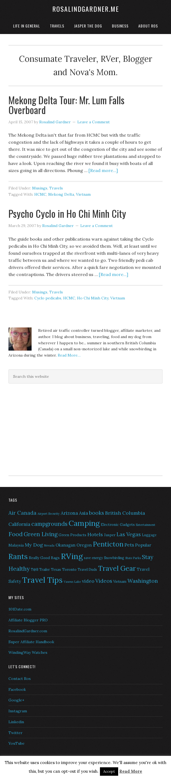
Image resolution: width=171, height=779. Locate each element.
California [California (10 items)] (19, 524)
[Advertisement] (42, 428)
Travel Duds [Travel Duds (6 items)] (87, 570)
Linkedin (16, 721)
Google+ (16, 700)
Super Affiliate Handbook (31, 641)
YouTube (16, 743)
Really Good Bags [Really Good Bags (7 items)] (44, 557)
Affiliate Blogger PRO (28, 620)
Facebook (17, 689)
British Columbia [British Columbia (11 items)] (125, 513)
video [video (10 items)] (88, 581)
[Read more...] (103, 170)
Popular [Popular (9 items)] (143, 545)
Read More (130, 771)
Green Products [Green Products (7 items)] (72, 534)
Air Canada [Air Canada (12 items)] (22, 513)
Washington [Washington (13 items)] (142, 580)
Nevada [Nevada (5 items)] (49, 545)
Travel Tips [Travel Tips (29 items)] (42, 580)
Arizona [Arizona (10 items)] (69, 513)
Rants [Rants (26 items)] (18, 556)
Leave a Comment (93, 121)
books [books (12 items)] (96, 513)
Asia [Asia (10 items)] (83, 513)
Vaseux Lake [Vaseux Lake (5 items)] (72, 582)
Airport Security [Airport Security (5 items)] (49, 514)
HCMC (40, 194)
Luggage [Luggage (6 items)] (149, 535)
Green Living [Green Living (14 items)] (40, 534)
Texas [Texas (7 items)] (56, 569)
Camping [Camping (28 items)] (84, 523)
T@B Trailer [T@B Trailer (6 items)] (40, 570)
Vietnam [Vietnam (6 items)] (119, 581)
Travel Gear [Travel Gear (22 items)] (117, 568)
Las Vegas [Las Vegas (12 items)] (129, 534)
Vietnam (83, 194)
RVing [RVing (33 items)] (72, 556)
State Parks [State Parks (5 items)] (133, 558)
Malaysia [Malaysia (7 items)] (16, 545)
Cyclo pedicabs (47, 298)
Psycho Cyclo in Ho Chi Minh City (67, 213)
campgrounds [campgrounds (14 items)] (49, 523)
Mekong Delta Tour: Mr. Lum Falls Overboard (66, 105)
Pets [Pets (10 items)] (129, 545)
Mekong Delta (61, 194)
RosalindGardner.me (85, 9)
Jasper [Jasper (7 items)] (109, 534)
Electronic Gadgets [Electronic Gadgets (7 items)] (118, 524)
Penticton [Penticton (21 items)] (108, 544)
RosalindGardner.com (27, 630)
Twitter (15, 732)
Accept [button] (109, 771)
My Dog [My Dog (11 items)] (34, 545)
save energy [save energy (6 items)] (93, 558)
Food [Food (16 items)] (15, 534)
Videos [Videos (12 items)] (103, 581)
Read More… (69, 355)
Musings (39, 188)
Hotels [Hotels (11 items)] (95, 534)
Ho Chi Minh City (92, 298)
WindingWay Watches (27, 652)
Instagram (17, 711)
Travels (56, 188)
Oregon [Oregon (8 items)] (84, 545)
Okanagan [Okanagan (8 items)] (65, 545)
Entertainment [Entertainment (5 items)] (145, 525)
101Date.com (19, 609)
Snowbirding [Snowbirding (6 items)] (114, 558)
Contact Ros (19, 678)
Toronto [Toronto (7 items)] (69, 569)
